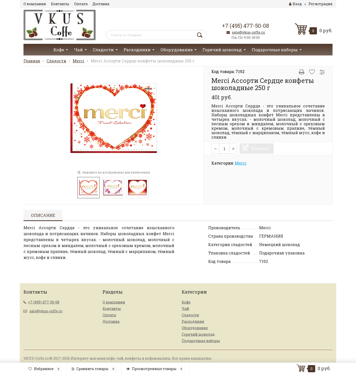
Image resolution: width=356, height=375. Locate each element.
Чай (78, 49)
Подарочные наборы (275, 49)
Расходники (137, 49)
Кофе (58, 49)
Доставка (100, 3)
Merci (78, 60)
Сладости (103, 49)
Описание (43, 215)
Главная (31, 60)
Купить (260, 148)
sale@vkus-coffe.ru (248, 32)
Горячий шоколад (222, 49)
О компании (34, 3)
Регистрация (321, 3)
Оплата (81, 3)
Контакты (60, 3)
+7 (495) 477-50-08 (245, 25)
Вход (295, 3)
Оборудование (176, 49)
